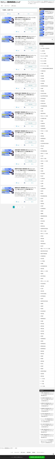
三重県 (42, 73)
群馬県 (42, 316)
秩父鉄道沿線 (43, 311)
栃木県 (42, 246)
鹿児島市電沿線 (43, 371)
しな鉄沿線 (43, 50)
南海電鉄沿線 (43, 138)
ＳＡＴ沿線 (43, 386)
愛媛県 (42, 213)
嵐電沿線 (42, 203)
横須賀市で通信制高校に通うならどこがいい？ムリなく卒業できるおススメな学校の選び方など (49, 18)
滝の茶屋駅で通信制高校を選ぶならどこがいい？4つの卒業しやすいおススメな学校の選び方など (47, 399)
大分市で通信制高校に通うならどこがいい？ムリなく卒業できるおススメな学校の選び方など (49, 28)
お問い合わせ (13, 5)
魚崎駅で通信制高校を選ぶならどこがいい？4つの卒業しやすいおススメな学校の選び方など (47, 436)
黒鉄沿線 (42, 376)
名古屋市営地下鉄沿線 (44, 143)
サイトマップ (7, 5)
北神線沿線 (43, 123)
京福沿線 (42, 83)
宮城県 (42, 168)
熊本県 (42, 278)
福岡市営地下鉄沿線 (44, 301)
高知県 (42, 366)
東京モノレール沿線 (44, 233)
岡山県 (42, 193)
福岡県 (42, 303)
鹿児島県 (42, 373)
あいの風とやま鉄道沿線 (45, 48)
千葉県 (42, 133)
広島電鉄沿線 (43, 208)
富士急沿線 (43, 173)
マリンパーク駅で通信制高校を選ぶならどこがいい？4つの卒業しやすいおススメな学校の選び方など (47, 420)
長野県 (42, 341)
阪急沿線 (42, 351)
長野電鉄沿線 (43, 343)
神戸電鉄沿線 (43, 296)
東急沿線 (42, 238)
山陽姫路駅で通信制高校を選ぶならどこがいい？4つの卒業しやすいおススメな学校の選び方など (47, 410)
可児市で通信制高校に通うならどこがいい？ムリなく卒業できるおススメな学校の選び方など (49, 23)
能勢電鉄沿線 (43, 318)
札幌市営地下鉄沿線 (44, 228)
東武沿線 (42, 241)
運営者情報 (29, 452)
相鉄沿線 (42, 286)
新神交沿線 (43, 226)
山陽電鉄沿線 (43, 188)
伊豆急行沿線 (43, 103)
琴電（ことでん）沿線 (44, 281)
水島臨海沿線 (43, 256)
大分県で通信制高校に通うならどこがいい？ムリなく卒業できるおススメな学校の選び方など (49, 34)
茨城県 (42, 321)
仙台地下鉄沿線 (43, 93)
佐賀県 (42, 108)
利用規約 (33, 452)
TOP (2, 5)
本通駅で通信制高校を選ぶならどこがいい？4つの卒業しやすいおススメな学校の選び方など (47, 394)
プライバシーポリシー (40, 452)
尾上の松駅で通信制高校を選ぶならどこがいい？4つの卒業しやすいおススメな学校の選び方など (47, 425)
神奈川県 (42, 291)
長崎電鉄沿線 (43, 338)
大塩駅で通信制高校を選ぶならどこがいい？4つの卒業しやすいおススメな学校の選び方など (47, 431)
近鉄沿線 (42, 331)
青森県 (42, 356)
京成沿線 (42, 78)
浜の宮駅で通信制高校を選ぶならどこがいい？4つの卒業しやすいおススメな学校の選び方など (47, 415)
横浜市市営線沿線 (44, 253)
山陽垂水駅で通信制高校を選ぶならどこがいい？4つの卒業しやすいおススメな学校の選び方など (47, 404)
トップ (12, 452)
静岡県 (42, 358)
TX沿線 (42, 45)
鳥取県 (42, 368)
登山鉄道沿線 (43, 283)
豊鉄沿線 (42, 328)
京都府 (25, 20)
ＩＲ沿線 (42, 381)
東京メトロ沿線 (43, 231)
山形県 (42, 183)
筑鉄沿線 (42, 313)
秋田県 (42, 308)
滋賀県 (42, 273)
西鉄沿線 (42, 326)
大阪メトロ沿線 (43, 158)
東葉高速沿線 (43, 243)
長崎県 (42, 336)
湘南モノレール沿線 (44, 271)
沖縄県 (42, 263)
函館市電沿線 (43, 113)
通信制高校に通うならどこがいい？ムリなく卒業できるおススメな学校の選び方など (49, 12)
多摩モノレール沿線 (44, 153)
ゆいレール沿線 (43, 58)
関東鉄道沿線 (43, 346)
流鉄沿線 (42, 268)
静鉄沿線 (42, 361)
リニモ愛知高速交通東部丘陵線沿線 (47, 68)
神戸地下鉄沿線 (43, 293)
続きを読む (32, 28)
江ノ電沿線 (43, 261)
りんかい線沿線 (43, 63)
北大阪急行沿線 (43, 118)
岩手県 (42, 198)
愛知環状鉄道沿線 (44, 216)
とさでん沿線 (43, 53)
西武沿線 (42, 323)
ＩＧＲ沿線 (43, 378)
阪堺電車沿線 (43, 348)
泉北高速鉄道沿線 (44, 266)
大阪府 (42, 163)
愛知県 (42, 218)
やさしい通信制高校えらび (10, 2)
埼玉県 (42, 148)
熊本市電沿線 (43, 276)
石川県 (42, 288)
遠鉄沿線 (42, 333)
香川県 (42, 363)
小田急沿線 (43, 178)
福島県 (42, 306)
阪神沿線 (42, 353)
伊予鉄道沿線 (43, 98)
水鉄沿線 (42, 258)
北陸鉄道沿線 (43, 128)
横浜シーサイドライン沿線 (45, 248)
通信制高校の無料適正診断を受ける (36, 457)
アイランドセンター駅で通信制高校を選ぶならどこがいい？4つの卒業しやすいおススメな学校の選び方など (47, 441)
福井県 (42, 298)
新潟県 (42, 223)
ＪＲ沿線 (42, 383)
